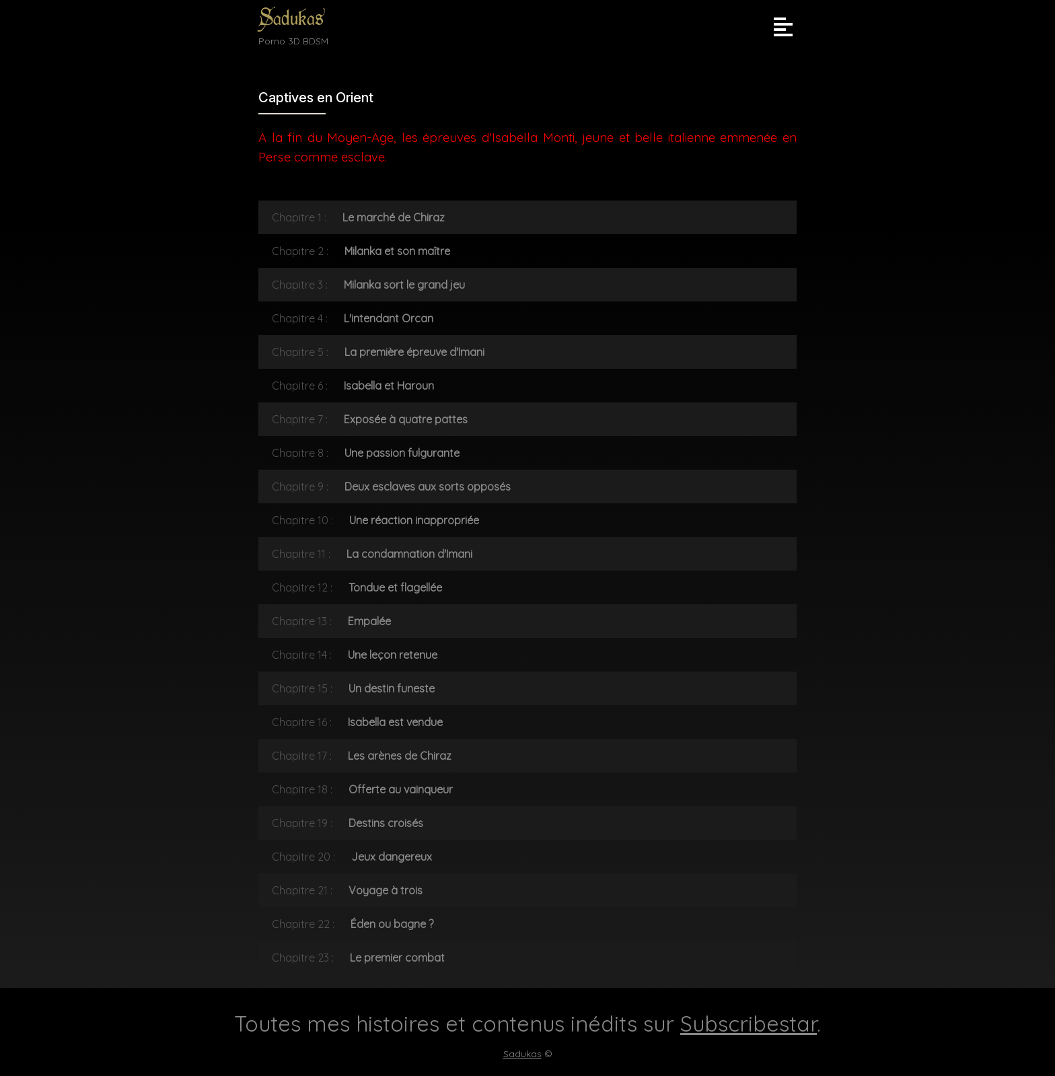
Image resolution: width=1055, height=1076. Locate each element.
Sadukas (291, 18)
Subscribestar (748, 1023)
